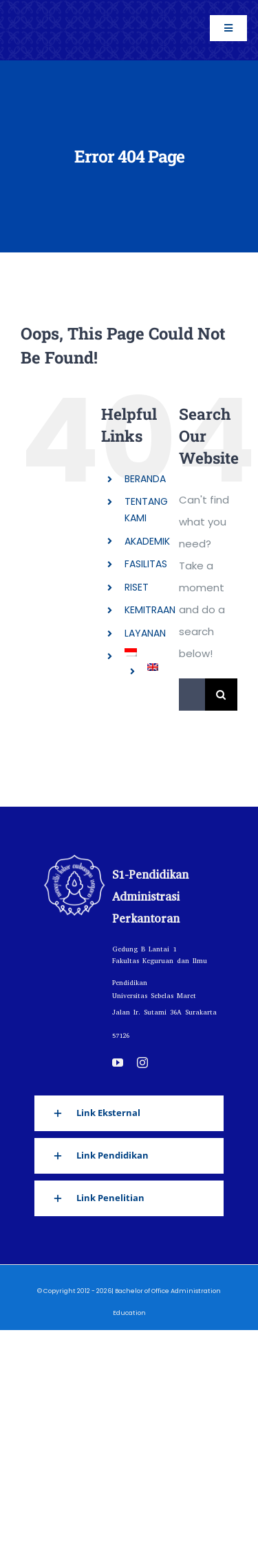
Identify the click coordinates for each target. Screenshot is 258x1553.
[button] (129, 1113)
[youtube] (117, 1062)
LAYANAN (145, 633)
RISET (137, 587)
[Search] (221, 694)
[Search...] (192, 694)
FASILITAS (146, 564)
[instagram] (142, 1062)
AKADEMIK (147, 541)
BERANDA (145, 479)
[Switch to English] (152, 666)
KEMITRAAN (150, 610)
